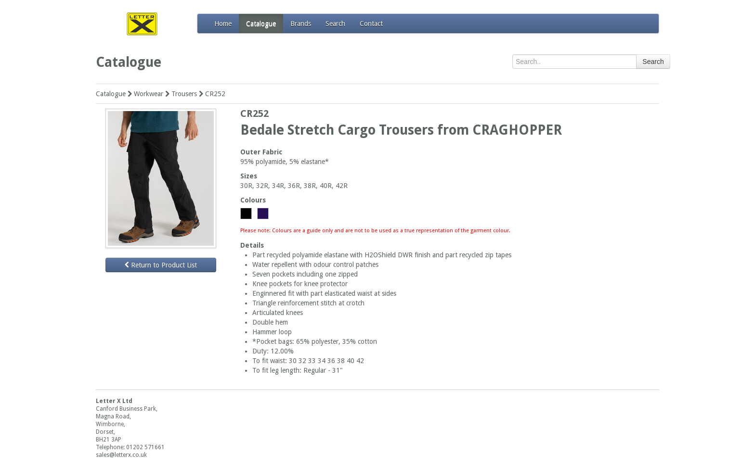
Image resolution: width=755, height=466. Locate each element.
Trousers (184, 94)
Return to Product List (161, 265)
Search (335, 23)
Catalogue (261, 23)
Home (223, 23)
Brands (300, 23)
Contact (371, 23)
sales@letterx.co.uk (121, 455)
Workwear (148, 94)
